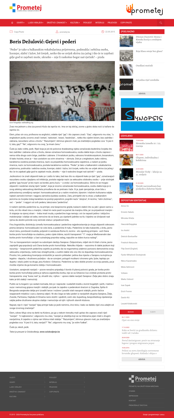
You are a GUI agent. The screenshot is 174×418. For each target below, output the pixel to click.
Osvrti (20, 23)
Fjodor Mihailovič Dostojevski (133, 255)
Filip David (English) (129, 249)
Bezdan (131, 312)
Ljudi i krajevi (35, 23)
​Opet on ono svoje (130, 320)
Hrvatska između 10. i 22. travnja (148, 145)
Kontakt (132, 401)
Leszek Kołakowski (129, 304)
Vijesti (153, 312)
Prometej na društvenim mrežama (144, 386)
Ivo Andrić (125, 230)
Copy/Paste (126, 23)
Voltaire (124, 273)
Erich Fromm (126, 291)
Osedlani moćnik (144, 65)
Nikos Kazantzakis (129, 261)
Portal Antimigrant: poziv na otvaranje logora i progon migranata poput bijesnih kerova (141, 343)
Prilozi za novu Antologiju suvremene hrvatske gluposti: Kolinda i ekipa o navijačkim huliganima (140, 353)
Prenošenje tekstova (138, 405)
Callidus (161, 415)
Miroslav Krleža (127, 218)
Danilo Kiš (125, 297)
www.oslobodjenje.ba (50, 331)
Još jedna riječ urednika (147, 80)
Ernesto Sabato (127, 212)
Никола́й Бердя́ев (129, 224)
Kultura (75, 23)
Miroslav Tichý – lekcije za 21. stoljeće (149, 173)
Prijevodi (112, 23)
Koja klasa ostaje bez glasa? (149, 51)
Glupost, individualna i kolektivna (147, 159)
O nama (132, 391)
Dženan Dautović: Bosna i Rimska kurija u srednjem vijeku (148, 39)
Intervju (99, 23)
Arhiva (142, 94)
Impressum (133, 396)
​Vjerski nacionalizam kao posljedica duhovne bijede (148, 187)
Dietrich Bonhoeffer (129, 236)
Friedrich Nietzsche (129, 242)
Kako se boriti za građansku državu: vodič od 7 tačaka (139, 332)
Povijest (87, 23)
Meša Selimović (127, 267)
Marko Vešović (127, 279)
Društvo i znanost (57, 23)
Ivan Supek (125, 285)
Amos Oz (125, 206)
